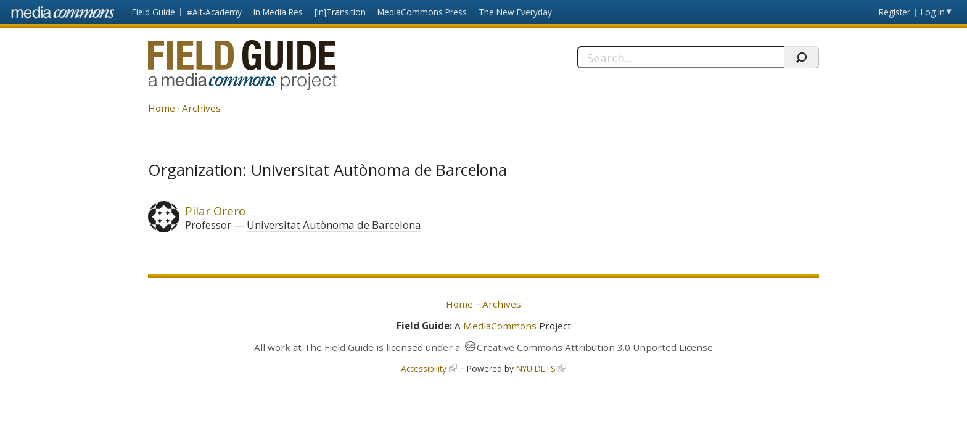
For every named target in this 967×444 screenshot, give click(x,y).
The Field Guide (339, 347)
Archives (201, 108)
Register (894, 12)
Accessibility (423, 368)
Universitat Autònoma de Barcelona (334, 225)
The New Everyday (515, 12)
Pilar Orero (215, 210)
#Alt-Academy (214, 12)
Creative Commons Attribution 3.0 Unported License (595, 347)
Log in (933, 12)
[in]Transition (340, 12)
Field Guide (153, 12)
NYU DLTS (536, 368)
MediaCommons (500, 325)
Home (161, 108)
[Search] (680, 57)
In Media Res (278, 12)
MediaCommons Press (422, 12)
